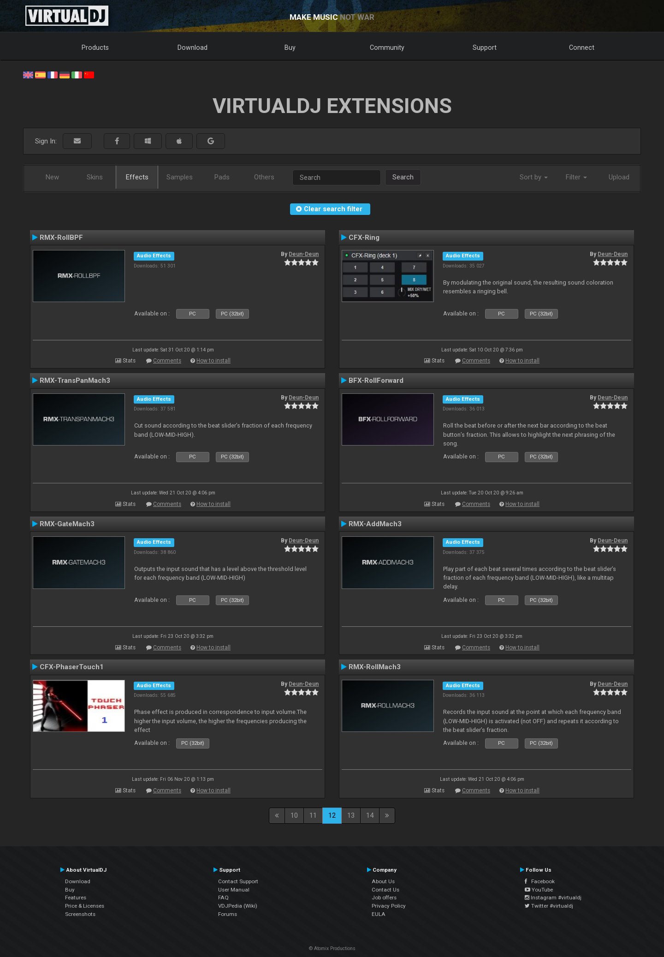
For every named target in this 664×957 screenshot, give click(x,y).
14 (370, 815)
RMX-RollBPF (61, 237)
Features (75, 897)
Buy (290, 47)
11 (313, 815)
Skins (95, 177)
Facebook (540, 881)
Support (485, 47)
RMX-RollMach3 (375, 667)
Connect (581, 47)
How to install (213, 360)
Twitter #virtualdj (549, 906)
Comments (167, 360)
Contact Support (238, 881)
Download (193, 47)
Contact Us (385, 889)
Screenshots (80, 914)
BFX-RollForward (376, 380)
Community (387, 47)
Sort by (534, 177)
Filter (576, 177)
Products (95, 47)
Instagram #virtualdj (553, 897)
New (52, 177)
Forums (227, 914)
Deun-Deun (304, 254)
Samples (179, 177)
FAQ (223, 897)
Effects (137, 177)
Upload (619, 177)
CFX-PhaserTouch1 (72, 667)
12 (332, 815)
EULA (378, 914)
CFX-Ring (364, 237)
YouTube (539, 889)
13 (351, 815)
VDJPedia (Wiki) (237, 906)
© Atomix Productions (332, 948)
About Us (383, 881)
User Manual (233, 889)
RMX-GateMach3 (67, 524)
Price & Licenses (84, 906)
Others (264, 177)
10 (294, 815)
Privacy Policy (389, 906)
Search (403, 177)
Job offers (384, 897)
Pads (222, 177)
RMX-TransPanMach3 (75, 380)
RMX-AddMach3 (375, 524)
